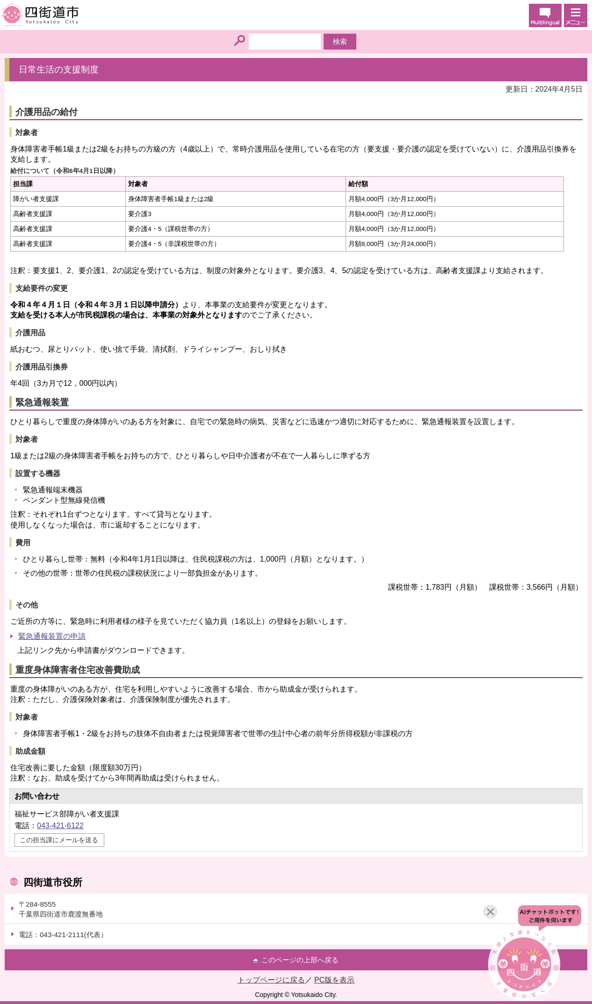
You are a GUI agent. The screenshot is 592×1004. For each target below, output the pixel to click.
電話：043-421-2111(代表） (63, 935)
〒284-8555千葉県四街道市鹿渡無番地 (61, 909)
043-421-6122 (60, 826)
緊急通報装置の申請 (52, 636)
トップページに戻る (271, 980)
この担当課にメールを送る (59, 840)
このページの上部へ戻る (300, 960)
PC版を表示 (334, 980)
